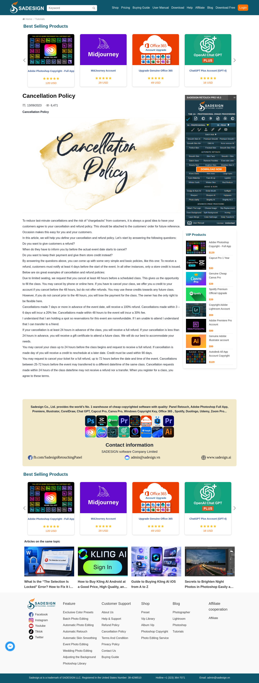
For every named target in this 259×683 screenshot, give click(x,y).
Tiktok (39, 631)
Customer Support (116, 604)
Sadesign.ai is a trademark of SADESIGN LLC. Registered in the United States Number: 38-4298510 (85, 677)
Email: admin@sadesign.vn (214, 677)
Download (177, 7)
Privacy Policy (111, 644)
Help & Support (111, 618)
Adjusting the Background (79, 657)
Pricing (125, 7)
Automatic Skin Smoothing (80, 638)
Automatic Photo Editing (78, 625)
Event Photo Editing (75, 644)
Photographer (181, 612)
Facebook (41, 614)
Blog (210, 7)
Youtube (40, 625)
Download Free (225, 7)
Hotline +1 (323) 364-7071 (170, 677)
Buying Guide (141, 7)
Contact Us (109, 650)
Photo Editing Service (155, 638)
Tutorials (178, 631)
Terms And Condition (115, 638)
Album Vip (147, 625)
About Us (107, 612)
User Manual (161, 7)
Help (190, 7)
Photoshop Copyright (154, 631)
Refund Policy (110, 625)
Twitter (39, 637)
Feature (69, 604)
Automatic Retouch (75, 631)
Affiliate (200, 7)
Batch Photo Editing (75, 618)
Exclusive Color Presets (78, 612)
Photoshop (180, 625)
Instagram (41, 620)
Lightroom (179, 618)
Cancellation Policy (114, 631)
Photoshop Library (74, 663)
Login (243, 7)
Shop (115, 7)
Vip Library (148, 618)
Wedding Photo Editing (77, 650)
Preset (145, 612)
